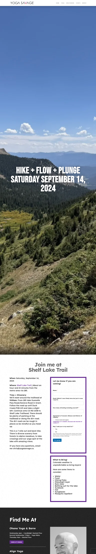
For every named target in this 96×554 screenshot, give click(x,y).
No (56, 432)
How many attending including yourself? (66, 408)
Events (78, 3)
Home (57, 3)
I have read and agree (62, 420)
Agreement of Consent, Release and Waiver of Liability (67, 422)
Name (55, 390)
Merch (84, 3)
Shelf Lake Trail (24, 385)
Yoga (62, 3)
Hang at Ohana (16, 542)
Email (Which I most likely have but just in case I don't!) (68, 399)
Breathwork (70, 3)
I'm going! (57, 440)
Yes (56, 429)
